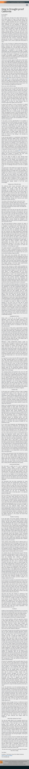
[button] (27, 5)
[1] (7, 78)
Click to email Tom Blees (7, 755)
